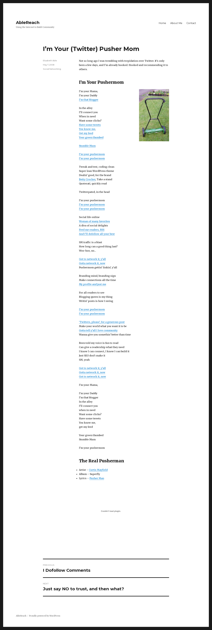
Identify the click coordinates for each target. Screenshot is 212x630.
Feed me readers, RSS (91, 229)
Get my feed (86, 133)
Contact (191, 23)
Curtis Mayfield (98, 469)
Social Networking (52, 69)
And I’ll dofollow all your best (97, 233)
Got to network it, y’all (92, 259)
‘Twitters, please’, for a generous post (102, 321)
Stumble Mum (87, 145)
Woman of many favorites (94, 221)
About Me (176, 23)
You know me (87, 128)
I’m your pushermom (92, 154)
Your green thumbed (91, 137)
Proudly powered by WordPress (44, 616)
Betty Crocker (87, 179)
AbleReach (27, 22)
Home (162, 23)
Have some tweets (90, 124)
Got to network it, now (92, 376)
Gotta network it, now (92, 263)
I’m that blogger (88, 99)
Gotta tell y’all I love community (98, 330)
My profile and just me (92, 284)
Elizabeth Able (50, 60)
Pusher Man (96, 478)
